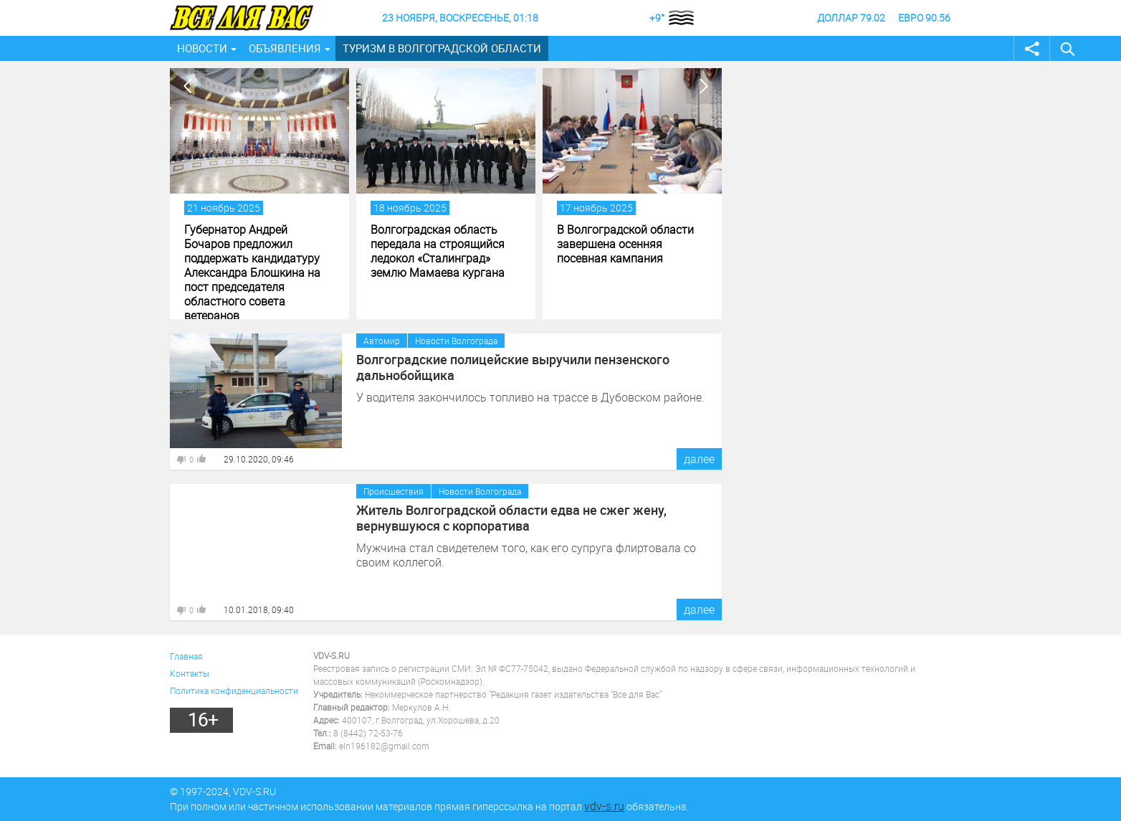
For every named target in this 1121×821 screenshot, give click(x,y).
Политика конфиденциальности (234, 690)
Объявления (285, 48)
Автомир (381, 340)
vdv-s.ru (604, 806)
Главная (186, 656)
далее (699, 459)
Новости (202, 48)
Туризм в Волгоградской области (442, 48)
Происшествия (393, 491)
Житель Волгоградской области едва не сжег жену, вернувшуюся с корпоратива (511, 517)
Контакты (189, 673)
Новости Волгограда (456, 340)
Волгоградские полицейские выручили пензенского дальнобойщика (512, 367)
